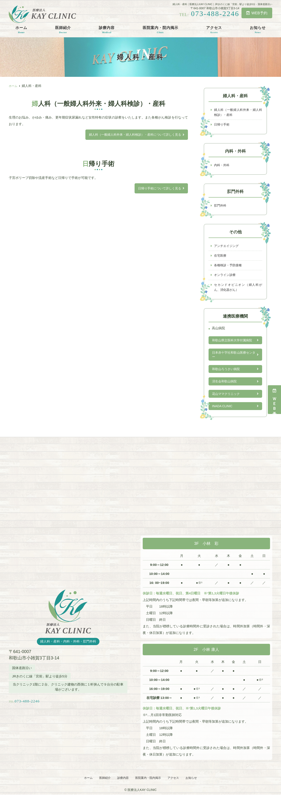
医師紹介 (63, 30)
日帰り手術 (222, 125)
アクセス (214, 30)
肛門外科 (220, 206)
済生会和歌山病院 (225, 384)
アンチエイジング (227, 247)
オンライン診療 (225, 276)
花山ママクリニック (227, 397)
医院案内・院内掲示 (160, 30)
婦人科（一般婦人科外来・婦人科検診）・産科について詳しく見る (131, 135)
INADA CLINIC (223, 410)
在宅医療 (220, 257)
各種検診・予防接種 (229, 266)
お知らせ (258, 30)
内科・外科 (222, 165)
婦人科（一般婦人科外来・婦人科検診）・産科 (238, 112)
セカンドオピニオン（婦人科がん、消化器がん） (238, 288)
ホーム (21, 30)
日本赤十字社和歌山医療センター (233, 357)
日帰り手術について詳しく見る (158, 189)
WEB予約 (256, 13)
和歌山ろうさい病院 (227, 372)
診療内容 (107, 30)
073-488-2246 (40, 704)
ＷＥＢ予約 (274, 400)
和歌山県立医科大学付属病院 (233, 342)
